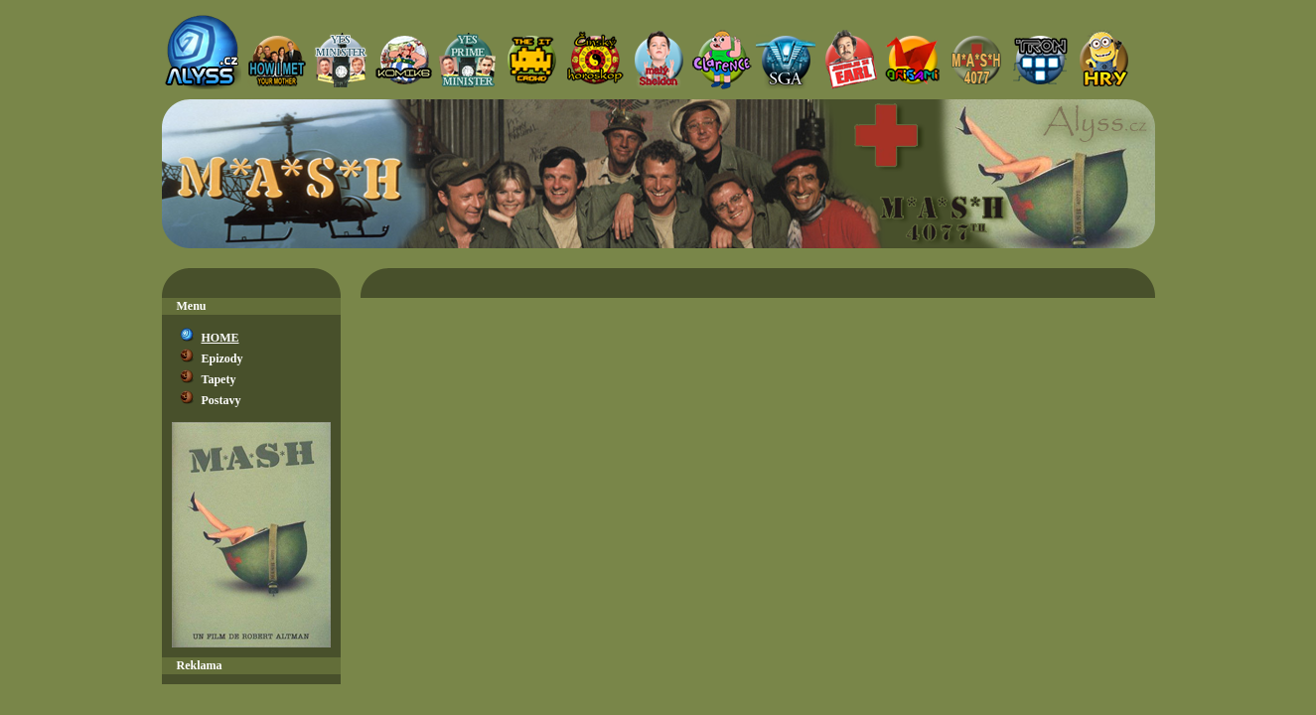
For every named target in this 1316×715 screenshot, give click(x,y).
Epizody (222, 358)
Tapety (219, 379)
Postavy (221, 400)
